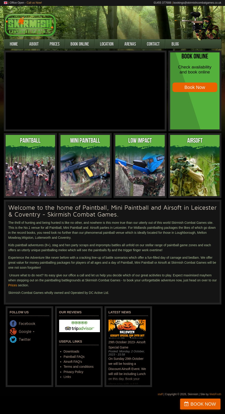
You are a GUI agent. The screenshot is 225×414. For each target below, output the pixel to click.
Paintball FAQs (74, 356)
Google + (27, 331)
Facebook (27, 323)
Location (107, 44)
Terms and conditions (79, 366)
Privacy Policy (73, 372)
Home (14, 44)
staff (160, 394)
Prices (55, 44)
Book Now (194, 87)
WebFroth (215, 394)
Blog (175, 44)
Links (67, 377)
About (34, 44)
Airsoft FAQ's (73, 361)
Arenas (130, 44)
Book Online (79, 44)
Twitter (25, 339)
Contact (153, 44)
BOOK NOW (203, 404)
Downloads (71, 351)
